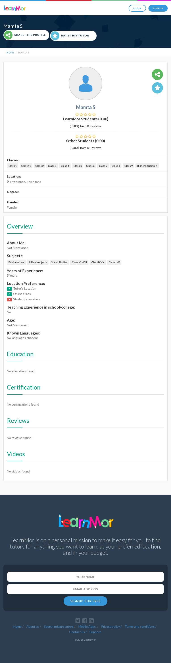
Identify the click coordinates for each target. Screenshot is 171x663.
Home (10, 52)
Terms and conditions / (140, 626)
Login (137, 8)
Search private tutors (59, 626)
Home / (18, 626)
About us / (33, 626)
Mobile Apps (87, 626)
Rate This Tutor (70, 35)
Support (95, 631)
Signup (158, 8)
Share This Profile (25, 35)
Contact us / (78, 631)
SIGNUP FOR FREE (85, 601)
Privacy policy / (111, 626)
